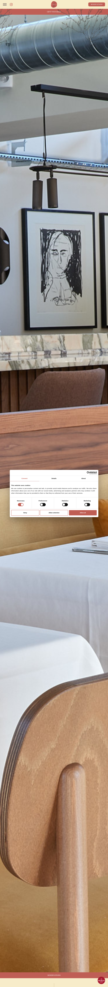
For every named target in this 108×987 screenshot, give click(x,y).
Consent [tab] (24, 478)
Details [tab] (54, 478)
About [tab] (83, 478)
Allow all (83, 513)
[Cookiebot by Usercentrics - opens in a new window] (88, 472)
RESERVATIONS (96, 4)
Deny (25, 513)
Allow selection (54, 513)
